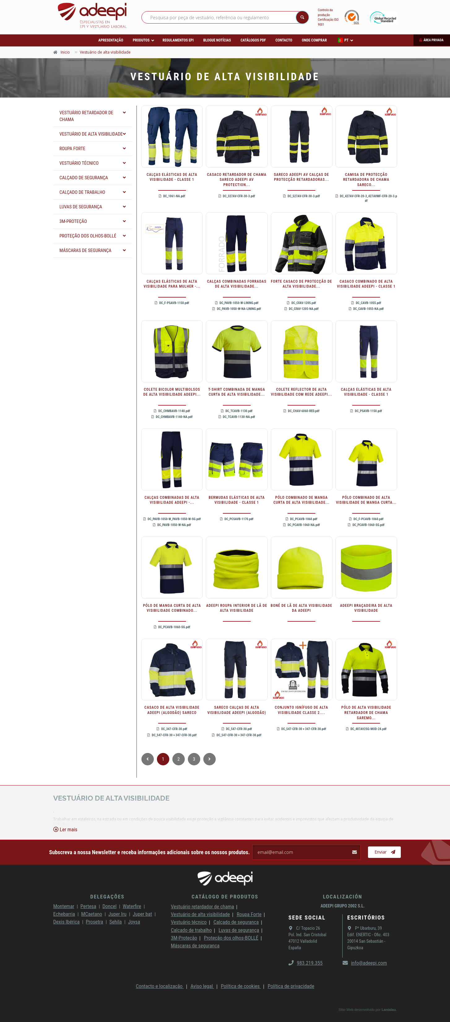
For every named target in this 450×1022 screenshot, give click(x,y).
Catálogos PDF (253, 40)
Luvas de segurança (239, 930)
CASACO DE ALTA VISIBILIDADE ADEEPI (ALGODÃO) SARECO (172, 710)
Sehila (115, 922)
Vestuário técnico (189, 922)
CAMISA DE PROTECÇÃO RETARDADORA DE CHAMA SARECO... (366, 179)
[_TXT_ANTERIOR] (147, 759)
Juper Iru (117, 914)
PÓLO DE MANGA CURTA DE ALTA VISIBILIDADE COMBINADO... (172, 608)
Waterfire (132, 906)
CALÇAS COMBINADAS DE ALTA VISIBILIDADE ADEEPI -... (172, 500)
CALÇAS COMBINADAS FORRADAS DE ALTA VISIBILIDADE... (236, 284)
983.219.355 (305, 963)
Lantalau (389, 1009)
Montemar (63, 906)
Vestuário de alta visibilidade (200, 914)
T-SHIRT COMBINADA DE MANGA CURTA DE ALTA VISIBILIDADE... (236, 392)
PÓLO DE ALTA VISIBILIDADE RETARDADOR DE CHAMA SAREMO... (366, 712)
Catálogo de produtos (225, 897)
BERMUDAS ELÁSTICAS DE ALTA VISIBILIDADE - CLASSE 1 (237, 500)
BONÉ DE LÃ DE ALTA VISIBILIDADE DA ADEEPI (301, 608)
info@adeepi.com (365, 963)
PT (343, 40)
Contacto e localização (160, 986)
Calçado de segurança (236, 922)
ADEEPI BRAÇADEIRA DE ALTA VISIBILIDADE (366, 608)
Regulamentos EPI (177, 40)
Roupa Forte (249, 914)
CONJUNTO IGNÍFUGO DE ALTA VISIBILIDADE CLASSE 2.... (301, 710)
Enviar (384, 852)
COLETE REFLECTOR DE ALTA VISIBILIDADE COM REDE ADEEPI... (301, 392)
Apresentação (110, 40)
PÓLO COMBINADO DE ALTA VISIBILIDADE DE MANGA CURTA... (366, 500)
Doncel (109, 906)
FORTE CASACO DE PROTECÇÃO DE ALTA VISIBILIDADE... (301, 284)
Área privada (433, 40)
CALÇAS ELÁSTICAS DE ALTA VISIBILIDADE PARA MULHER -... (172, 284)
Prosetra (94, 922)
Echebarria (64, 914)
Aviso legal (202, 986)
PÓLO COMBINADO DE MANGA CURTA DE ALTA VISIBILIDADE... (301, 500)
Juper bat (142, 914)
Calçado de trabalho (191, 930)
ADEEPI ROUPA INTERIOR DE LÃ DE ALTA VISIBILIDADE (236, 608)
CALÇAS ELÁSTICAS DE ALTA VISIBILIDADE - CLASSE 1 (172, 177)
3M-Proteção (184, 938)
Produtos (141, 40)
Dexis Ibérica (66, 922)
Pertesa (88, 906)
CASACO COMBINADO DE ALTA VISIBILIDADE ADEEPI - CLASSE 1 (366, 284)
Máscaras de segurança (195, 945)
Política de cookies (241, 986)
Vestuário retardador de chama (202, 906)
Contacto (283, 40)
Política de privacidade (291, 986)
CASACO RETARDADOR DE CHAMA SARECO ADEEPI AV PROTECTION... (236, 179)
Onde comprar (314, 40)
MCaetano (91, 914)
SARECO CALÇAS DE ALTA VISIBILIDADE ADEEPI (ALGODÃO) (236, 710)
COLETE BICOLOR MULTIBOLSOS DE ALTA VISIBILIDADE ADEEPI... (172, 392)
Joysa (134, 922)
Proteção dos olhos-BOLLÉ (231, 938)
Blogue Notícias (217, 40)
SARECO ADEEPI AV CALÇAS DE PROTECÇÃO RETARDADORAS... (301, 177)
